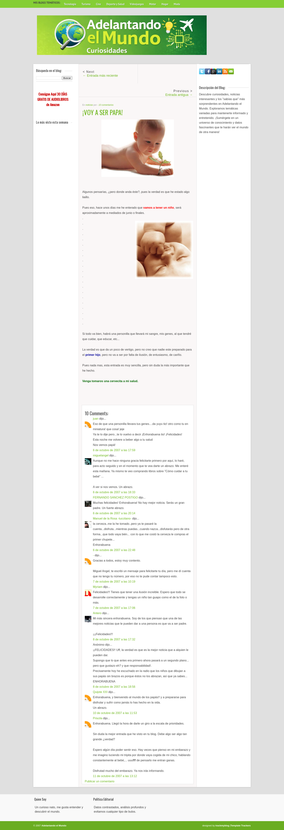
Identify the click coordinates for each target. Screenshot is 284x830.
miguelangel (100, 455)
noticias (89, 105)
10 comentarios (106, 105)
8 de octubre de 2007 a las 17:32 (114, 639)
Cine (98, 4)
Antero (97, 613)
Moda (177, 4)
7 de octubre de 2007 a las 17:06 (114, 607)
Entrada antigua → (179, 95)
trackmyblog (222, 825)
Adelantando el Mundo (53, 825)
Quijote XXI (100, 692)
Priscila (97, 718)
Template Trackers (241, 825)
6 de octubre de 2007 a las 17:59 (114, 450)
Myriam (97, 586)
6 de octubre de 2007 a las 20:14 (114, 513)
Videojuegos (137, 4)
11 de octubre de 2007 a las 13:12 (115, 776)
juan (95, 418)
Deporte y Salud (115, 4)
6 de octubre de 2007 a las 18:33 (114, 492)
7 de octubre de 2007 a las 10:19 (114, 581)
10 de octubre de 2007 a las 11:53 (115, 713)
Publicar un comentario (99, 781)
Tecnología (70, 4)
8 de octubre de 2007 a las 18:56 (114, 686)
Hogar (165, 4)
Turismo (86, 4)
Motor (152, 4)
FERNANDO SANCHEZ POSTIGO (115, 497)
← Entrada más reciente (100, 75)
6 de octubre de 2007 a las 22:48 (114, 550)
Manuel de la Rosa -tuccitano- (112, 518)
